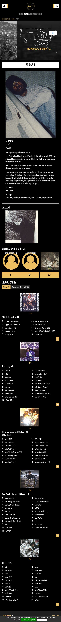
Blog (40, 14)
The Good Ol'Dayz (6, 19)
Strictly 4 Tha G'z (9, 317)
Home (21, 14)
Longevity (6, 366)
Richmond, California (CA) (39, 49)
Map (36, 14)
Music (26, 14)
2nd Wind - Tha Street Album (14, 494)
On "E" (5, 563)
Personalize (42, 620)
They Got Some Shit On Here (14, 432)
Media (31, 14)
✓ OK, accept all (28, 620)
